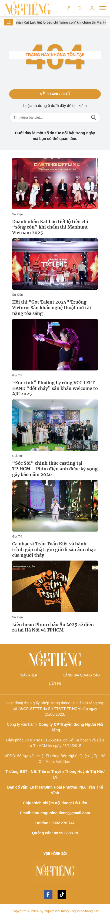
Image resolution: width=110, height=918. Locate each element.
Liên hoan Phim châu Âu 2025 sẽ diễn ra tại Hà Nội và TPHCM (53, 627)
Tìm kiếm (93, 117)
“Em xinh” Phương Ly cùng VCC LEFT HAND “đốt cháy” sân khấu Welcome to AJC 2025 (55, 388)
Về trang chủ (55, 94)
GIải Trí (17, 455)
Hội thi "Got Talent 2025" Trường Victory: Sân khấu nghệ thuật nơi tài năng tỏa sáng (51, 307)
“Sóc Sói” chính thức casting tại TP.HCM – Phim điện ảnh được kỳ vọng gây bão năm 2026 (55, 468)
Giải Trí (17, 375)
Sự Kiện (17, 214)
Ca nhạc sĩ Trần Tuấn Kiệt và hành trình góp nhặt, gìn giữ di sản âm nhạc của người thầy (54, 549)
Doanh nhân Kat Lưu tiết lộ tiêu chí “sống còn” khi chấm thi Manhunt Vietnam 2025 (50, 227)
